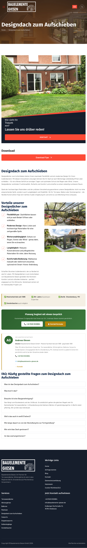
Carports (4, 517)
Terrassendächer (7, 499)
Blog (46, 473)
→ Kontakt (19, 367)
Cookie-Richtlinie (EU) (52, 488)
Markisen (4, 510)
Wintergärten (6, 503)
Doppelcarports (6, 521)
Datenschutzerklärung (53, 481)
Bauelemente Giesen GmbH (19, 543)
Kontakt (48, 477)
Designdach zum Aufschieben (11, 513)
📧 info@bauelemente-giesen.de (26, 361)
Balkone (4, 506)
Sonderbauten (6, 528)
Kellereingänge (6, 524)
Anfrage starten (50, 470)
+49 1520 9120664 (51, 499)
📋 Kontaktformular (55, 324)
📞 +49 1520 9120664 (32, 324)
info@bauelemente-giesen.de (55, 503)
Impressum (49, 484)
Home (3, 30)
